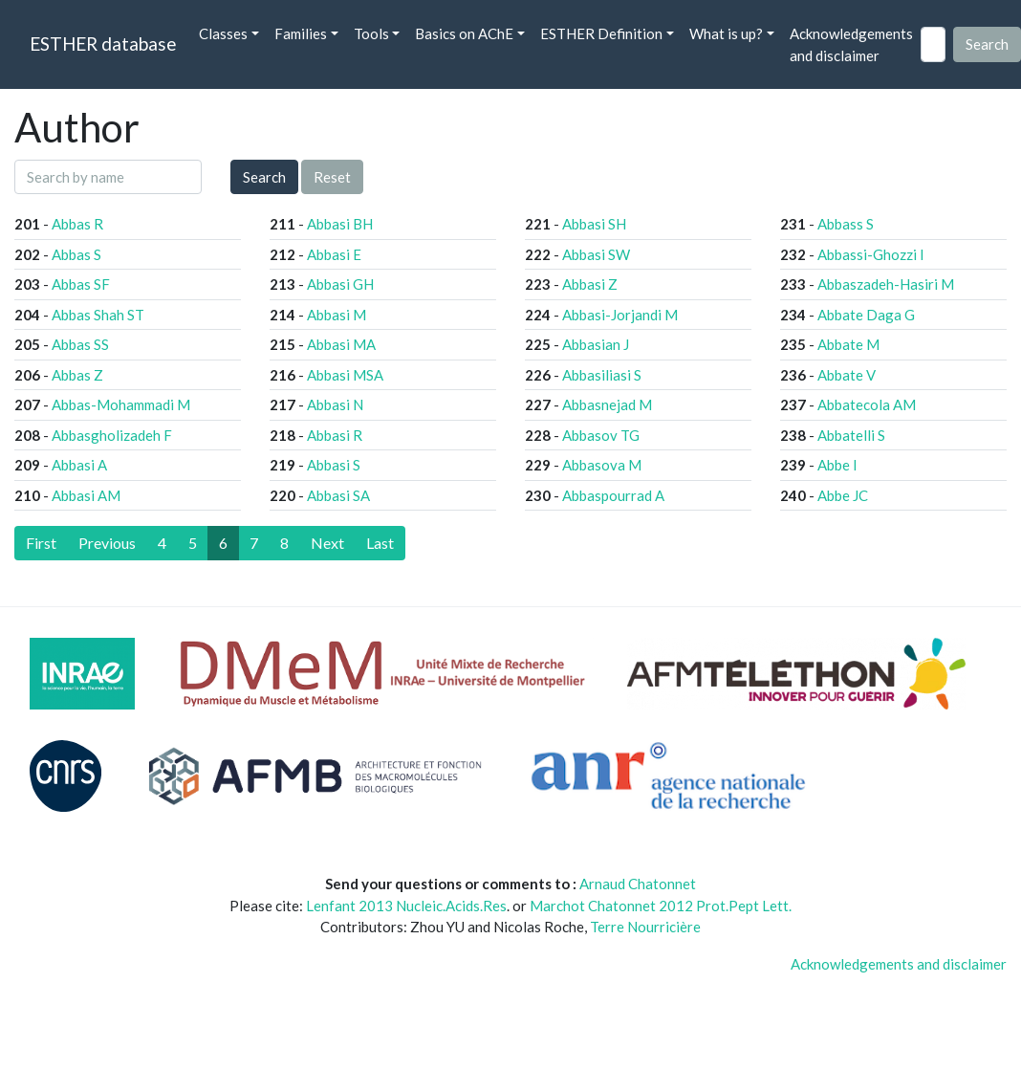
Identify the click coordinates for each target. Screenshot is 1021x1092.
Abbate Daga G (866, 314)
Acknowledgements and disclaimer (851, 44)
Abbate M (848, 344)
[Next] (327, 543)
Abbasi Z (590, 284)
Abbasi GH (340, 284)
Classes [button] (223, 33)
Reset (332, 177)
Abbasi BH (340, 223)
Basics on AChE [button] (464, 33)
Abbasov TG (601, 435)
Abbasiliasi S (601, 374)
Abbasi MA (341, 344)
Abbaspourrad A (613, 495)
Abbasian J (595, 344)
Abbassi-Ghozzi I (870, 254)
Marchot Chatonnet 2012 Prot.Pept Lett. (661, 905)
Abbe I (837, 464)
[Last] (380, 543)
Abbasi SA (338, 495)
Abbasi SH (594, 223)
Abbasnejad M (607, 404)
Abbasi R (334, 435)
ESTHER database (103, 44)
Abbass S (845, 223)
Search (264, 177)
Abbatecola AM (866, 404)
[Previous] (107, 543)
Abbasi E (334, 254)
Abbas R (77, 223)
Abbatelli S (851, 435)
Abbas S (76, 254)
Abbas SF (81, 284)
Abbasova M (601, 464)
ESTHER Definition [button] (601, 33)
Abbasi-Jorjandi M (620, 314)
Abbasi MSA (345, 374)
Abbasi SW (596, 254)
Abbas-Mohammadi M (121, 404)
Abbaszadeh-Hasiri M (885, 284)
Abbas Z (77, 374)
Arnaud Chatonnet (637, 883)
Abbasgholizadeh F (112, 435)
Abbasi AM (86, 495)
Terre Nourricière (645, 926)
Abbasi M (336, 314)
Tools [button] (371, 33)
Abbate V (846, 374)
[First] (41, 543)
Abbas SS (80, 344)
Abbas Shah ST (98, 314)
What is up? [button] (726, 33)
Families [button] (300, 33)
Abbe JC (842, 495)
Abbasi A (79, 464)
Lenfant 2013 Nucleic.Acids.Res (406, 905)
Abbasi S (333, 464)
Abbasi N (335, 404)
